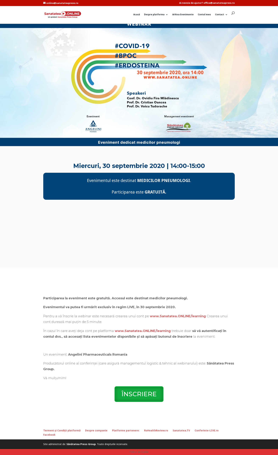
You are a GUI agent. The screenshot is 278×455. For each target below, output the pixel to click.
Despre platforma (154, 14)
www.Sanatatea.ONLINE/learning (178, 316)
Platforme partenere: (126, 430)
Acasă (136, 14)
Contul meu (204, 14)
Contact (219, 14)
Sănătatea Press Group (81, 444)
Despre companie (96, 430)
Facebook (49, 434)
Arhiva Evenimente (183, 14)
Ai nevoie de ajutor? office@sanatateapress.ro (207, 3)
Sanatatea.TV (181, 430)
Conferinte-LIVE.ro (207, 430)
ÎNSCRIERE (139, 394)
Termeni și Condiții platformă (61, 430)
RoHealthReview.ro (156, 430)
